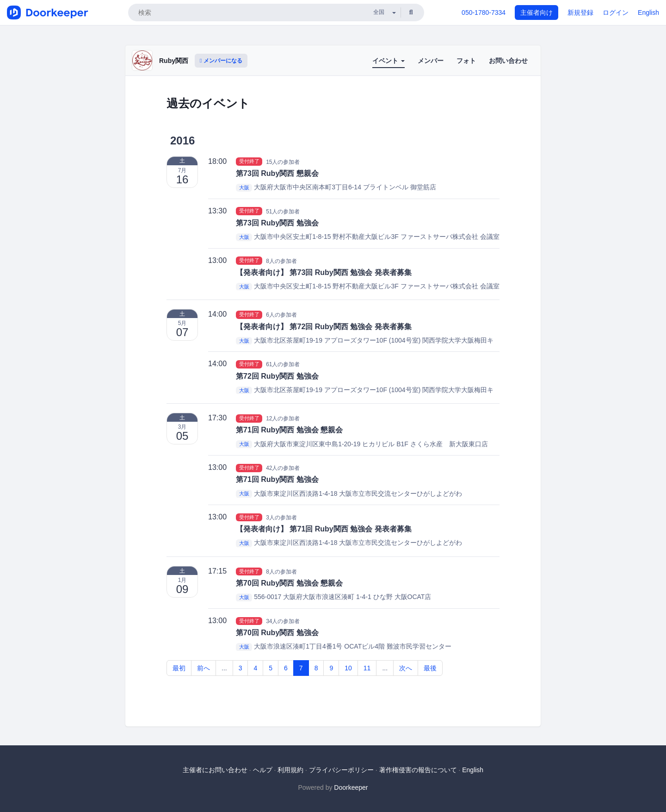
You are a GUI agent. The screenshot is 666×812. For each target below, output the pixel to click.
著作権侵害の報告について (418, 770)
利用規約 (290, 770)
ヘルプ (262, 770)
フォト (466, 60)
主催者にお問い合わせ (215, 770)
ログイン (616, 12)
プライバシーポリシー (341, 770)
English (648, 12)
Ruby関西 (173, 60)
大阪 (244, 187)
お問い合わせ (508, 60)
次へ (405, 668)
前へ (203, 668)
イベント (388, 60)
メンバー (431, 60)
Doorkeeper (351, 787)
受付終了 (249, 161)
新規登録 (580, 12)
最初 (179, 668)
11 (367, 668)
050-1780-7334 (484, 12)
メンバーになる (221, 60)
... (224, 668)
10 (348, 668)
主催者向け (536, 12)
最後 (430, 668)
